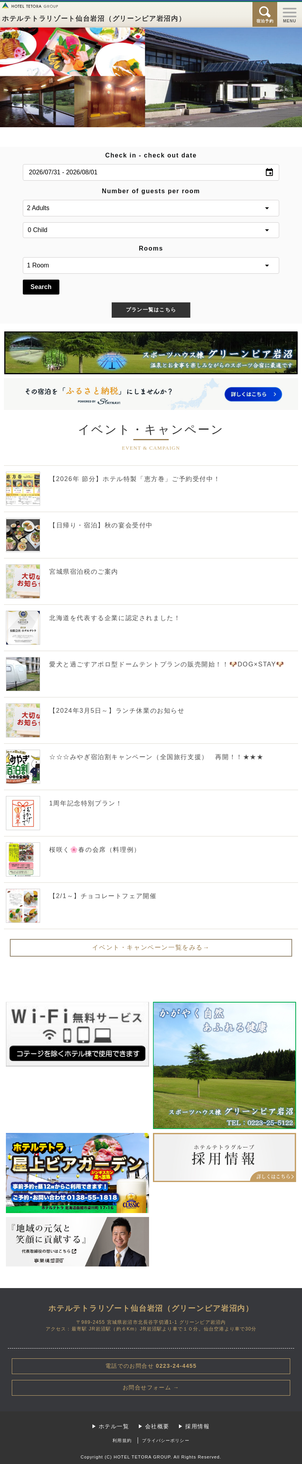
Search (41, 287)
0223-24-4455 (151, 1366)
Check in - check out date (151, 155)
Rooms (151, 248)
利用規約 (121, 1440)
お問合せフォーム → (151, 1387)
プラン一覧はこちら (151, 310)
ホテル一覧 (114, 1426)
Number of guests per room (151, 191)
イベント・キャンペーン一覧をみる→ (151, 947)
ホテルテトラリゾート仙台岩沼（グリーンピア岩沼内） (94, 18)
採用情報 (197, 1426)
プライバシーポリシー (166, 1440)
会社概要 (157, 1426)
